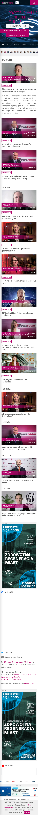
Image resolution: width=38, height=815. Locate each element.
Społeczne (31, 208)
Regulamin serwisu (23, 799)
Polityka (32, 44)
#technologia (31, 674)
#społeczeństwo (16, 677)
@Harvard (28, 662)
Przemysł (24, 44)
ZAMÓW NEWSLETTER (17, 35)
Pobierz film (6, 85)
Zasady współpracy (10, 799)
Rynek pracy (31, 135)
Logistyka (31, 476)
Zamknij (27, 812)
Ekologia (32, 509)
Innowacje (31, 304)
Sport (33, 272)
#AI (24, 674)
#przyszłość (5, 677)
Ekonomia (16, 44)
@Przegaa (7, 662)
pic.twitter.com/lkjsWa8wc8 (11, 679)
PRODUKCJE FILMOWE (18, 26)
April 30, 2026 (29, 683)
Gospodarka (30, 80)
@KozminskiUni (18, 662)
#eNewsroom (18, 674)
